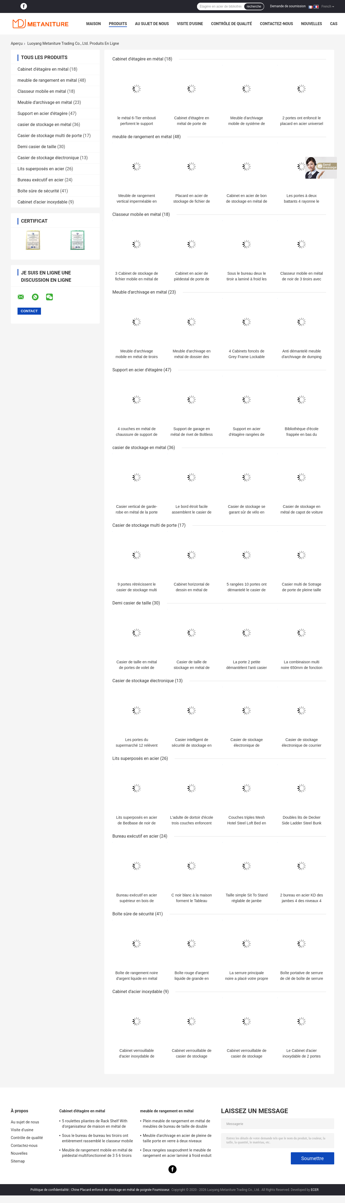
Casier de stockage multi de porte (50, 135)
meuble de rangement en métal (47, 80)
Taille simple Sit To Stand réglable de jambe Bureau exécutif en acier (246, 901)
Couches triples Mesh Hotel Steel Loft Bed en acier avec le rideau (246, 823)
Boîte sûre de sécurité (38, 190)
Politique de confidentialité (49, 1190)
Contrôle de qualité (231, 24)
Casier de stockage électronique (48, 157)
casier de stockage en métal (44, 124)
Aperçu (17, 43)
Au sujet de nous (152, 24)
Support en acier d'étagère (43, 113)
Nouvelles (311, 24)
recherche (254, 6)
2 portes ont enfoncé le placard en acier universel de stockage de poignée (301, 123)
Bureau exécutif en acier (41, 179)
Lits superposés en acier (41, 168)
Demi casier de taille (37, 146)
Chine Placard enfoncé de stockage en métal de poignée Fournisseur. (121, 1190)
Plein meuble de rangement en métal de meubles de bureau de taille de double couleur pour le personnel (176, 1124)
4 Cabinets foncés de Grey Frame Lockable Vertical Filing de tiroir (247, 357)
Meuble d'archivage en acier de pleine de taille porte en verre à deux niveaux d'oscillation (177, 1139)
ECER (315, 1190)
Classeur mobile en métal (42, 91)
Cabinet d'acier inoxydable (42, 202)
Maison (93, 24)
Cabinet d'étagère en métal (43, 69)
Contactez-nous (276, 24)
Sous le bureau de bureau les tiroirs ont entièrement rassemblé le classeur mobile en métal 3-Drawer (97, 1139)
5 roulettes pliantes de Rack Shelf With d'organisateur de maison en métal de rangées (94, 1124)
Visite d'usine (190, 24)
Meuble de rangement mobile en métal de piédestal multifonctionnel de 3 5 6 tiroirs (97, 1153)
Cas (333, 24)
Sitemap (18, 1161)
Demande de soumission (288, 6)
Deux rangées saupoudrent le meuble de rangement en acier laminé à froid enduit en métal (177, 1153)
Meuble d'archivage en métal (45, 102)
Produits (118, 24)
